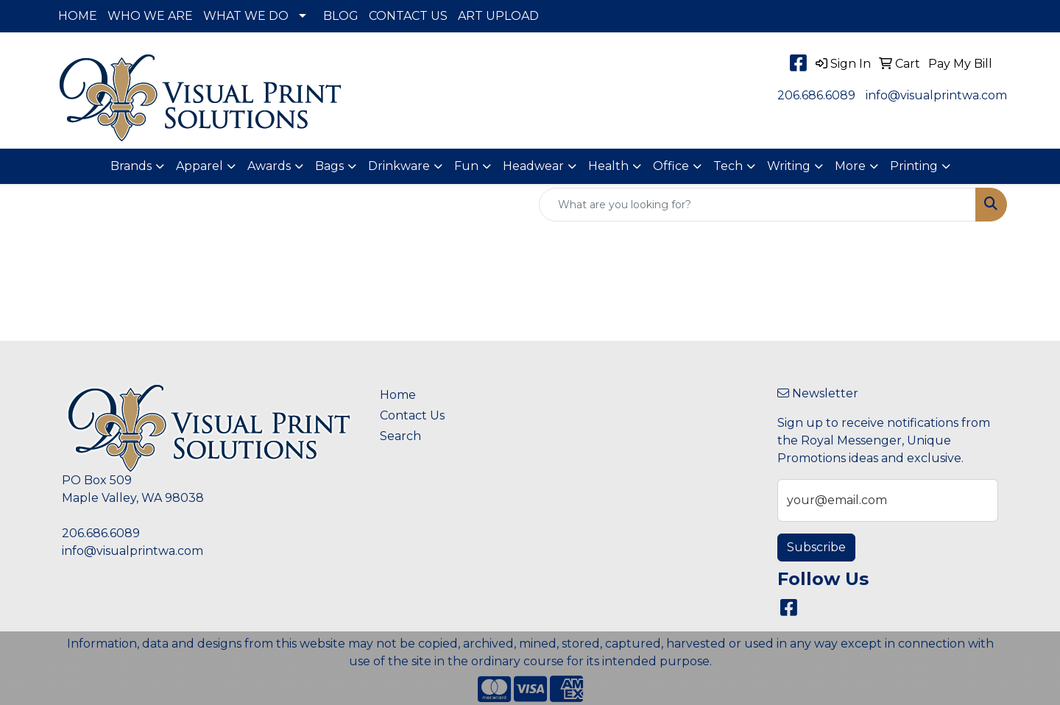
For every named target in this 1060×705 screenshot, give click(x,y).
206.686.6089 (816, 95)
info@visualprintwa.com (936, 95)
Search (400, 436)
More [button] (850, 166)
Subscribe (816, 547)
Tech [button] (728, 166)
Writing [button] (788, 166)
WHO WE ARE (150, 16)
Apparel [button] (199, 166)
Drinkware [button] (399, 166)
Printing (914, 166)
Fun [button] (466, 166)
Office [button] (671, 166)
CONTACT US (408, 16)
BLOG (340, 16)
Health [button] (608, 166)
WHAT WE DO (246, 16)
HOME (77, 16)
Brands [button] (131, 166)
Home (398, 395)
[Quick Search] (757, 205)
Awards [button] (269, 166)
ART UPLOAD (498, 16)
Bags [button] (329, 166)
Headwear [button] (533, 166)
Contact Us (412, 415)
